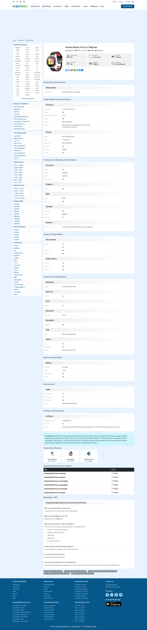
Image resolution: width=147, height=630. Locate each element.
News (14, 598)
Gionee (27, 95)
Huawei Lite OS (18, 275)
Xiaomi (37, 47)
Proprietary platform (19, 287)
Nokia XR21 (17, 109)
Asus (37, 63)
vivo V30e (16, 114)
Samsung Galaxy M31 (19, 145)
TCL (37, 65)
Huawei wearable (18, 284)
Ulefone (27, 70)
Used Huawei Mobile (49, 614)
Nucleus (16, 289)
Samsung (17, 47)
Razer (27, 79)
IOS (15, 250)
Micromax (17, 72)
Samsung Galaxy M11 (19, 148)
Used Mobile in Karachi (80, 584)
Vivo (37, 56)
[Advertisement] (73, 25)
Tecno (17, 54)
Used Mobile (16, 587)
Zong (17, 68)
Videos (45, 589)
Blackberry (17, 248)
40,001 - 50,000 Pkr (79, 612)
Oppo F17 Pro (17, 143)
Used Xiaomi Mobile (49, 610)
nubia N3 (16, 111)
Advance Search (27, 98)
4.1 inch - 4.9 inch (18, 193)
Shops (85, 6)
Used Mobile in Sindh (18, 610)
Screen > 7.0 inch (18, 188)
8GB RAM (16, 216)
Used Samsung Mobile (49, 605)
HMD (27, 90)
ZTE (27, 63)
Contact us (46, 593)
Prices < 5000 (17, 182)
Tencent (16, 282)
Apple (27, 47)
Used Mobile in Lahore (80, 587)
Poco (27, 72)
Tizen (15, 262)
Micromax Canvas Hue (20, 119)
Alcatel (37, 61)
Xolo (17, 79)
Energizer (27, 88)
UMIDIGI (37, 90)
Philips (37, 92)
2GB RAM (16, 206)
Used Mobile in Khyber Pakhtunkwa (22, 612)
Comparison (58, 6)
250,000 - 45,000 (18, 167)
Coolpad (37, 86)
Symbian (16, 258)
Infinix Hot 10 (17, 150)
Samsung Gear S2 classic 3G (21, 121)
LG (37, 52)
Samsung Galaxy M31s (20, 155)
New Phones (46, 6)
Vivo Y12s (16, 141)
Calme (17, 90)
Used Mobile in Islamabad (19, 605)
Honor (27, 50)
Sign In (114, 1)
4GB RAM (16, 211)
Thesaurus (46, 587)
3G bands (16, 232)
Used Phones (35, 6)
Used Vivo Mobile (48, 619)
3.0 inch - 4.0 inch (18, 195)
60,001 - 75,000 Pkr (79, 608)
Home (14, 40)
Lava (37, 81)
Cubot (37, 83)
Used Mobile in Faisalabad (81, 593)
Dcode (17, 92)
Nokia (37, 50)
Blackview (37, 77)
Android (16, 245)
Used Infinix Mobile (48, 617)
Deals (67, 6)
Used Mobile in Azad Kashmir (20, 617)
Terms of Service (48, 598)
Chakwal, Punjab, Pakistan (113, 587)
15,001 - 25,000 (18, 175)
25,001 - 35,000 (18, 172)
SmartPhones (16, 584)
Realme (37, 54)
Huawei (18, 50)
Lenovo (27, 61)
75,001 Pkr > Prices (80, 605)
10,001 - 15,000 (18, 177)
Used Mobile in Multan (80, 596)
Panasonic (37, 79)
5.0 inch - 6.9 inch (18, 190)
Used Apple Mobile (48, 608)
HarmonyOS (17, 292)
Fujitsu (27, 92)
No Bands (16, 239)
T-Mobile (17, 86)
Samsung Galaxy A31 (19, 153)
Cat (18, 83)
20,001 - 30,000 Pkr (79, 617)
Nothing (17, 74)
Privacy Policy (47, 596)
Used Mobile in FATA (18, 619)
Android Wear (17, 280)
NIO (18, 88)
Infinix (27, 54)
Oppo (27, 56)
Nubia (27, 74)
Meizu (17, 63)
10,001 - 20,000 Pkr (79, 619)
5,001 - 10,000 (17, 180)
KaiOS (15, 270)
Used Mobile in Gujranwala (81, 598)
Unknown (16, 267)
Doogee (27, 83)
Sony (27, 52)
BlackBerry (18, 61)
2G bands (16, 230)
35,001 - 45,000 (18, 170)
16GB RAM (17, 223)
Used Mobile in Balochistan (20, 614)
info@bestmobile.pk (111, 584)
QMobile (18, 56)
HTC (18, 52)
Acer (17, 77)
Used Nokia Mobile (48, 612)
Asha (15, 260)
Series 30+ (17, 265)
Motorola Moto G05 (19, 124)
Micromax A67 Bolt (19, 107)
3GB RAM (16, 209)
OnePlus (17, 59)
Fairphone (27, 86)
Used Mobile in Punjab (18, 608)
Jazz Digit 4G (17, 136)
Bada (15, 277)
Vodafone (17, 65)
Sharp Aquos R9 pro (19, 128)
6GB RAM (16, 214)
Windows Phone (18, 253)
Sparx (37, 88)
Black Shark (37, 72)
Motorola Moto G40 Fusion (21, 116)
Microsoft (27, 65)
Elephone (37, 74)
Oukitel (18, 81)
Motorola (27, 59)
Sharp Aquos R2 (18, 138)
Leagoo (27, 81)
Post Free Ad (127, 6)
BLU (37, 68)
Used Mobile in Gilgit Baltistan (20, 621)
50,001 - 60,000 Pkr (79, 610)
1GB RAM (16, 204)
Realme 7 (16, 158)
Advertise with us (48, 591)
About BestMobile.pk (49, 584)
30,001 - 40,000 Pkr (79, 614)
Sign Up (121, 1)
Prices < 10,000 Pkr (80, 621)
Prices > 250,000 (18, 165)
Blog (102, 6)
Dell (18, 95)
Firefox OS (17, 255)
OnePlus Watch (18, 126)
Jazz (27, 68)
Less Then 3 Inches (19, 198)
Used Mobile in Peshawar (81, 591)
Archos (27, 77)
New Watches (76, 6)
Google (37, 59)
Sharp (17, 70)
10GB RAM (17, 219)
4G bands (16, 234)
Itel (37, 70)
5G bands (16, 237)
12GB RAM (17, 221)
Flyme (15, 294)
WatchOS (16, 272)
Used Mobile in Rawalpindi (81, 589)
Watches (21, 40)
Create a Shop (130, 1)
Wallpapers (94, 6)
